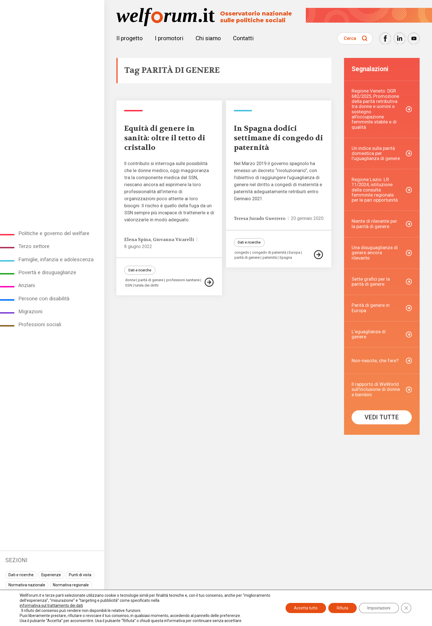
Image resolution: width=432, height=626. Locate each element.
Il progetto (129, 38)
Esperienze (51, 575)
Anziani (26, 285)
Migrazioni (30, 312)
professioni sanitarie (183, 280)
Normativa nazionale (26, 585)
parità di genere (150, 280)
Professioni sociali (39, 324)
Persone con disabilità (43, 299)
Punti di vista (80, 575)
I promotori (169, 38)
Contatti (243, 38)
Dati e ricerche (21, 575)
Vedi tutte (382, 417)
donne (130, 280)
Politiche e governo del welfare (53, 233)
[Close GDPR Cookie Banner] (406, 608)
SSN (128, 285)
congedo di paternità (269, 253)
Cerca (350, 38)
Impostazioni (378, 608)
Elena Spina (137, 239)
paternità (270, 258)
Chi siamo (208, 38)
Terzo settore (33, 246)
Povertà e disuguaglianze (47, 272)
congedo (241, 253)
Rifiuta (342, 608)
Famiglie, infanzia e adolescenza (56, 259)
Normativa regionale (71, 585)
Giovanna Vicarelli (173, 239)
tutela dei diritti (147, 285)
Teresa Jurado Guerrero (260, 218)
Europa (294, 253)
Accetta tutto (306, 608)
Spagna (285, 258)
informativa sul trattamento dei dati (51, 605)
